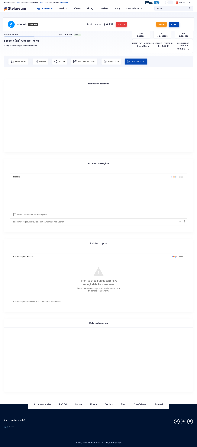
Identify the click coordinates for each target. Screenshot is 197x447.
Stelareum (90, 442)
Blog (117, 8)
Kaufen (174, 24)
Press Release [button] (133, 8)
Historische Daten (84, 61)
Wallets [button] (104, 8)
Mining (93, 404)
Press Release (140, 404)
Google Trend (136, 61)
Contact (159, 404)
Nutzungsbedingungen (112, 442)
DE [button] (188, 3)
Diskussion (111, 61)
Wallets (108, 404)
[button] (152, 2)
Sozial (59, 61)
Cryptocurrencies (44, 8)
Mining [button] (89, 8)
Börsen (77, 8)
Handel (161, 24)
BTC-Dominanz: (10, 2)
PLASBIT (9, 426)
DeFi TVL (63, 8)
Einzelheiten (18, 61)
